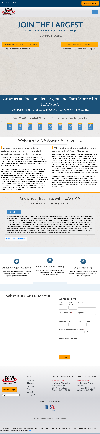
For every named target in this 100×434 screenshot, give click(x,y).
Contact (30, 392)
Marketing (30, 386)
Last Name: (71, 303)
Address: (62, 321)
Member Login (9, 389)
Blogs (29, 389)
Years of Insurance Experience (71, 330)
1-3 (74, 332)
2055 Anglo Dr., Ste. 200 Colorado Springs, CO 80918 (62, 389)
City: (70, 321)
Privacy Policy (32, 395)
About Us (30, 380)
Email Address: (65, 313)
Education (30, 383)
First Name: (62, 303)
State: (80, 321)
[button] (10, 126)
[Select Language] (11, 395)
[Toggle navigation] (95, 12)
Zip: (89, 321)
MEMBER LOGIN (90, 3)
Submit (64, 357)
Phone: (81, 302)
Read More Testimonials (16, 239)
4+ (86, 332)
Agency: (81, 313)
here (29, 430)
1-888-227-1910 (9, 3)
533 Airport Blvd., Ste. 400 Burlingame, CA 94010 (86, 389)
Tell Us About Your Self (68, 338)
